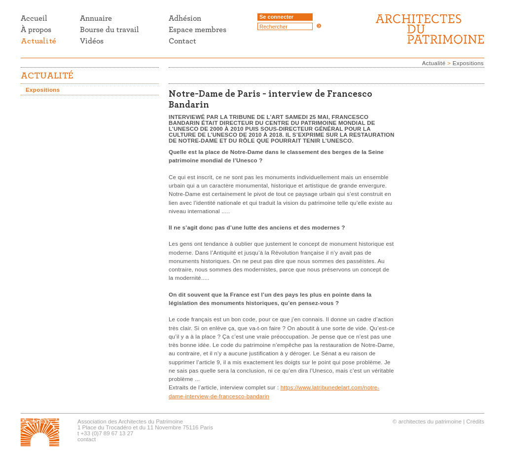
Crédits (475, 421)
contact (86, 439)
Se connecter (276, 17)
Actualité (434, 63)
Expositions (468, 63)
